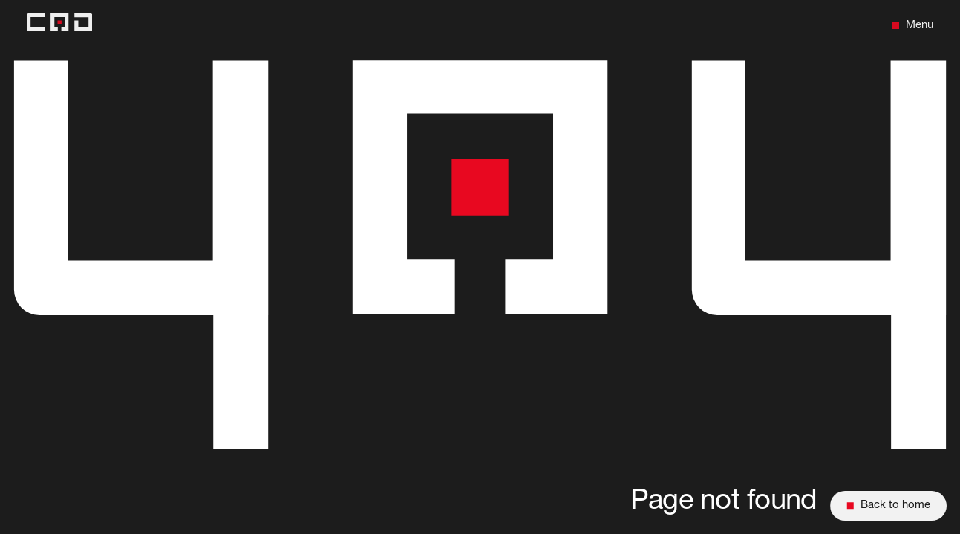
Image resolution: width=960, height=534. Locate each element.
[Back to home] (59, 25)
